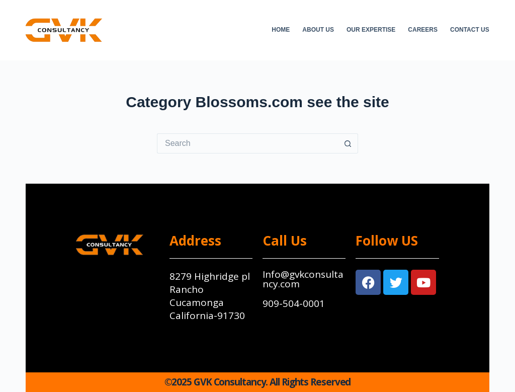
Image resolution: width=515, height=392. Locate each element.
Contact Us (469, 29)
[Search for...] (247, 143)
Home (281, 29)
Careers (423, 29)
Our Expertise (371, 29)
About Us (318, 29)
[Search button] (348, 143)
